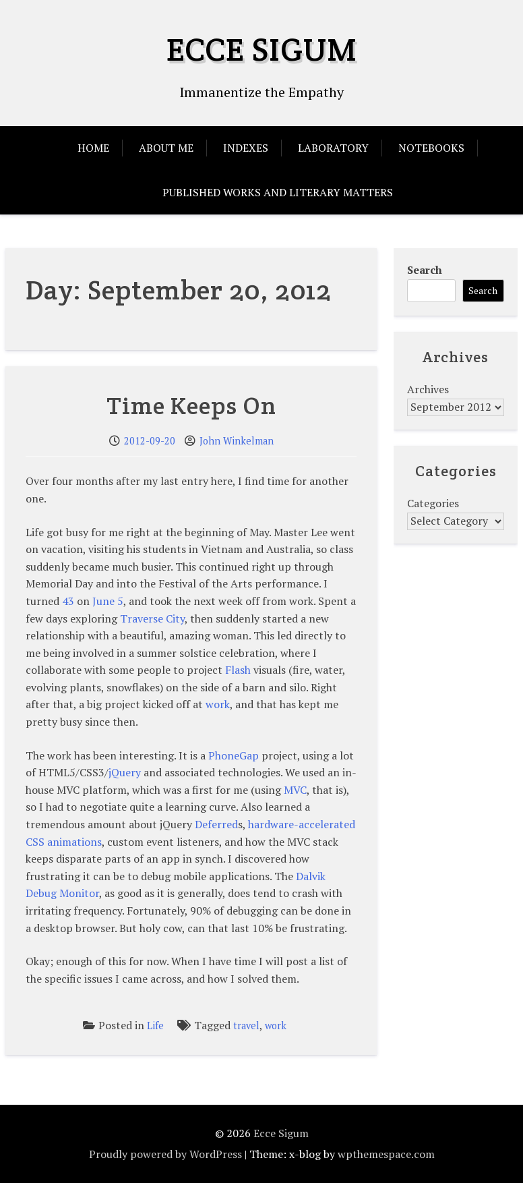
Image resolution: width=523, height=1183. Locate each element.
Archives (428, 389)
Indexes (245, 147)
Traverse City (152, 618)
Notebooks (431, 147)
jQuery (125, 772)
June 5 (107, 601)
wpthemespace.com (386, 1154)
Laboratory (333, 147)
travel (246, 1025)
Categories (433, 503)
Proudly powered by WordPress (165, 1154)
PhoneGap (233, 755)
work (218, 704)
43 (68, 601)
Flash (238, 669)
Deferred (216, 824)
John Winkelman (236, 440)
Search (424, 269)
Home (93, 147)
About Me (166, 147)
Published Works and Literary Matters (277, 192)
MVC (295, 789)
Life (155, 1025)
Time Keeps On (191, 405)
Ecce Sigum (261, 49)
